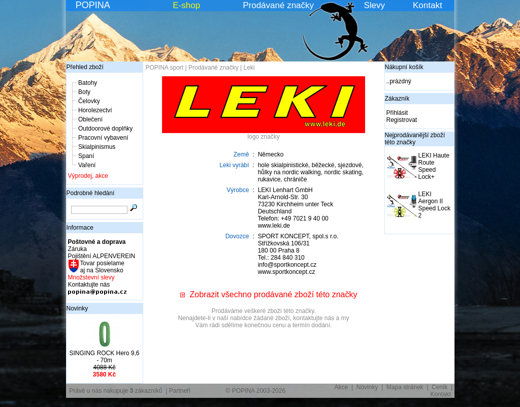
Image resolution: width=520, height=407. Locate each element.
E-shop (186, 5)
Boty (84, 92)
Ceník (439, 387)
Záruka (77, 249)
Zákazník (397, 98)
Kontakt (427, 5)
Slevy (374, 5)
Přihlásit (397, 112)
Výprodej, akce (88, 175)
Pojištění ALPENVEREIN (102, 256)
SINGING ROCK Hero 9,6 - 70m (104, 357)
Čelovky (89, 101)
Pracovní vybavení (103, 137)
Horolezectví (95, 110)
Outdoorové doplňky (105, 128)
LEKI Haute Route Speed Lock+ (433, 166)
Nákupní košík (404, 67)
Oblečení (90, 119)
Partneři (179, 390)
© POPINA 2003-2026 (256, 390)
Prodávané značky (278, 5)
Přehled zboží (85, 67)
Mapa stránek (405, 387)
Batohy (87, 82)
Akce (341, 387)
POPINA (93, 5)
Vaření (86, 165)
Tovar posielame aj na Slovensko (102, 267)
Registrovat (401, 119)
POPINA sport (165, 67)
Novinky (77, 308)
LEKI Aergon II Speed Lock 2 (434, 205)
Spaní (86, 156)
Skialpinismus (96, 146)
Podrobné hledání (91, 193)
